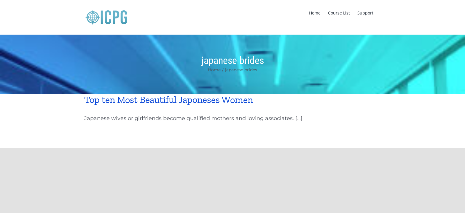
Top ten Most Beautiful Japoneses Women (168, 99)
